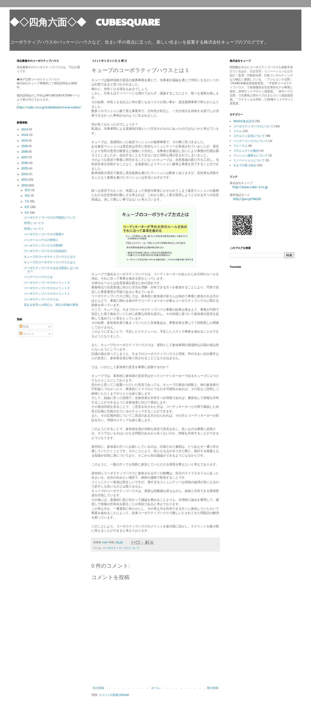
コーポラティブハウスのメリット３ (47, 282)
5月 (27, 212)
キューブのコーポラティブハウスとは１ (50, 262)
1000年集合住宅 (244, 121)
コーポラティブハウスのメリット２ (47, 288)
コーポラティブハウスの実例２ (44, 234)
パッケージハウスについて (250, 141)
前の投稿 (212, 688)
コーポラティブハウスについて (121, 548)
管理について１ (34, 228)
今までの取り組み (244, 165)
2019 (24, 146)
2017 (24, 157)
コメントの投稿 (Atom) (114, 695)
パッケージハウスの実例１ (41, 240)
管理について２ (34, 223)
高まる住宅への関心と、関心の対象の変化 (51, 305)
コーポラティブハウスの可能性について (50, 217)
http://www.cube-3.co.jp (250, 187)
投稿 (24, 326)
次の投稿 (98, 688)
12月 (28, 190)
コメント (26, 333)
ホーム (155, 688)
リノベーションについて (249, 160)
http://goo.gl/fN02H (247, 199)
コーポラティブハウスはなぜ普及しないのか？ (51, 269)
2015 (24, 168)
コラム (237, 131)
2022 (25, 135)
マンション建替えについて (250, 155)
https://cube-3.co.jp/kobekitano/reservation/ (49, 107)
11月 (28, 195)
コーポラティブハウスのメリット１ (47, 293)
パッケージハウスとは (38, 277)
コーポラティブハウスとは (41, 299)
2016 (25, 163)
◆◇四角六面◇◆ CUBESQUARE (85, 21)
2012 (24, 185)
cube (105, 542)
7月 (27, 201)
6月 (27, 207)
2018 (24, 151)
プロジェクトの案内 (246, 150)
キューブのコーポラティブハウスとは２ (50, 256)
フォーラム (240, 145)
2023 (25, 129)
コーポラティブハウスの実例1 (43, 245)
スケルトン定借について (249, 136)
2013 (24, 179)
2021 (24, 140)
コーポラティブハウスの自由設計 (45, 251)
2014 (25, 174)
